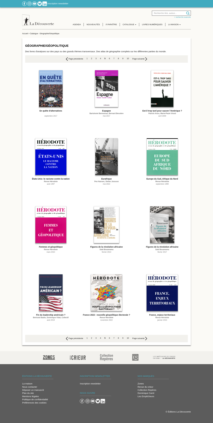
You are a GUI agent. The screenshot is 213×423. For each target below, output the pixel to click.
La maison (27, 383)
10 (128, 58)
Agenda (77, 24)
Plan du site (28, 393)
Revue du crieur (145, 387)
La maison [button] (174, 24)
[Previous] (74, 59)
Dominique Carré (146, 393)
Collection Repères (147, 390)
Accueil (25, 34)
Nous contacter (29, 387)
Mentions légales (30, 396)
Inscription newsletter (57, 3)
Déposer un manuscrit (33, 390)
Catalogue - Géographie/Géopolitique (44, 34)
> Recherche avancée (182, 17)
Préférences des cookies (34, 402)
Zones (141, 383)
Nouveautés (93, 24)
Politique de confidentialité (35, 399)
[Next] (140, 59)
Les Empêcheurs (146, 396)
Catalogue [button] (129, 24)
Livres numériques (152, 24)
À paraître (111, 24)
